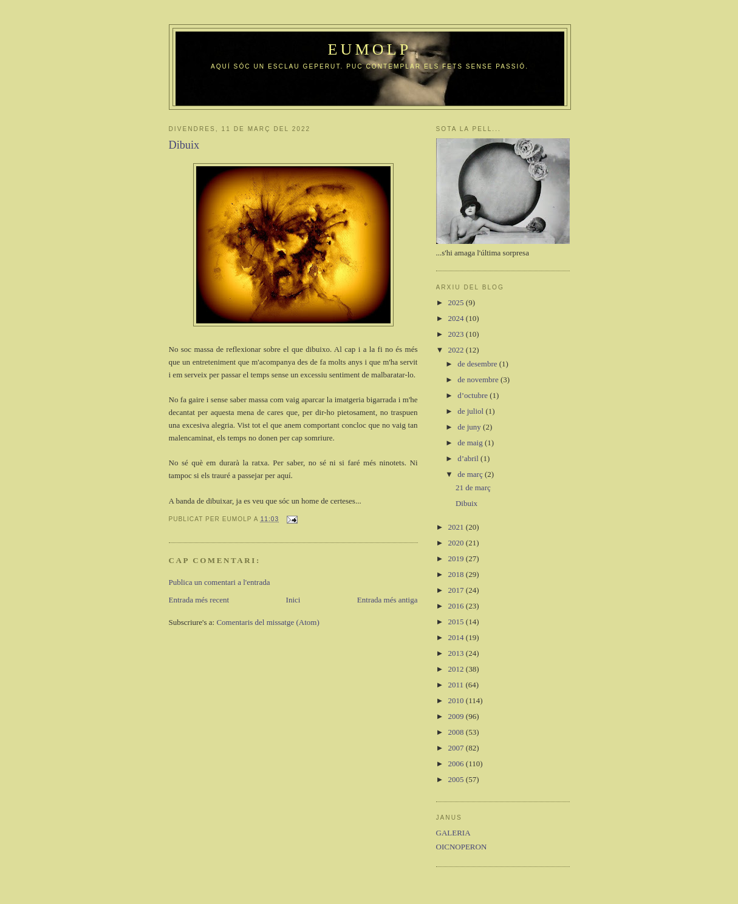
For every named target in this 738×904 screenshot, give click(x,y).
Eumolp (369, 49)
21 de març (473, 487)
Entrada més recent (199, 599)
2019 (457, 558)
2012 (457, 668)
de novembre (479, 379)
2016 (457, 605)
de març (471, 474)
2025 (457, 302)
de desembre (478, 363)
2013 (457, 653)
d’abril (468, 458)
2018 (457, 574)
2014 (457, 637)
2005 (457, 779)
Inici (293, 599)
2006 (457, 763)
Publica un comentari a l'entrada (219, 582)
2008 (457, 732)
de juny (470, 426)
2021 (457, 526)
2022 (457, 349)
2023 (457, 334)
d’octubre (473, 395)
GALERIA (453, 832)
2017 (457, 590)
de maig (471, 442)
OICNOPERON (461, 846)
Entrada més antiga (387, 599)
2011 (457, 684)
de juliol (471, 411)
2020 (457, 542)
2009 (457, 716)
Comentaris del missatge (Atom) (267, 622)
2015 (457, 621)
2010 (457, 700)
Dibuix (466, 503)
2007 (457, 747)
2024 (457, 318)
